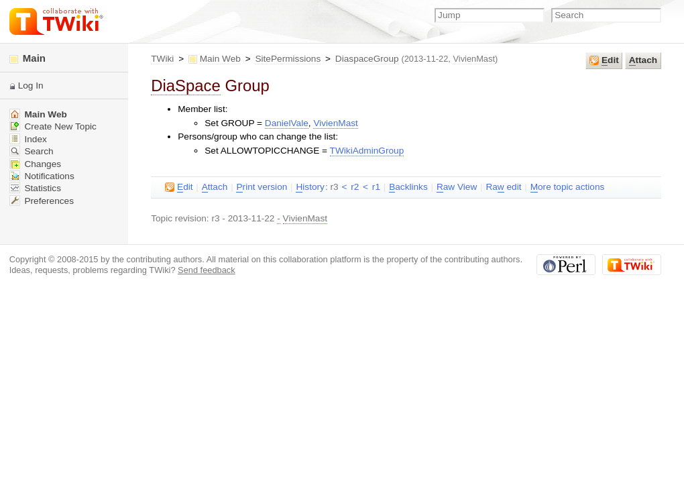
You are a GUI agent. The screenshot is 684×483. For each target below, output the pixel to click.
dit (604, 60)
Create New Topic (53, 126)
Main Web (220, 59)
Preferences (41, 201)
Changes (35, 164)
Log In (31, 85)
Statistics (35, 188)
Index (28, 139)
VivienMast (474, 59)
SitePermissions (288, 59)
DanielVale (286, 123)
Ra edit (503, 187)
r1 (376, 187)
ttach (643, 60)
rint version (261, 187)
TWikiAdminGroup (367, 151)
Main (27, 58)
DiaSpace (186, 85)
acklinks (408, 187)
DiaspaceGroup (367, 59)
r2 (355, 187)
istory (310, 187)
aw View (457, 187)
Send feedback (206, 270)
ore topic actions (567, 187)
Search (31, 151)
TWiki (162, 59)
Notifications (41, 176)
